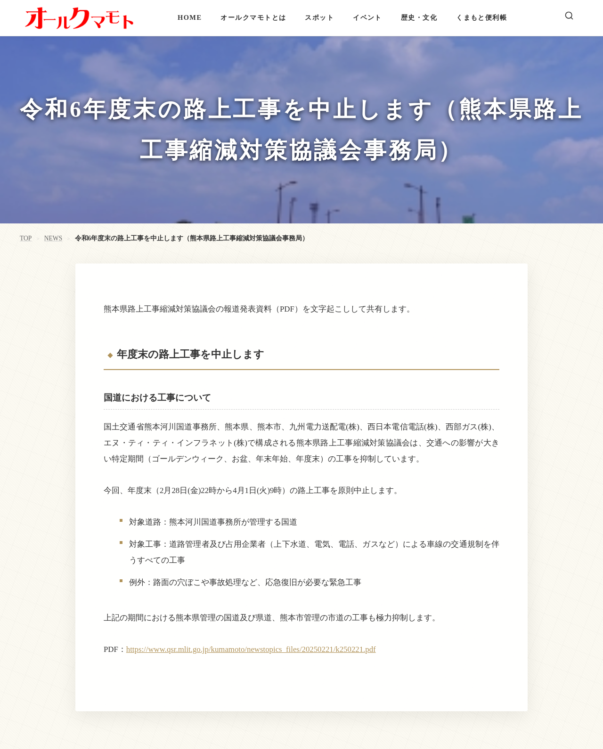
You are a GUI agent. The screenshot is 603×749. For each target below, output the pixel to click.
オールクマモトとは (253, 17)
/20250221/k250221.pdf (338, 649)
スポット (319, 17)
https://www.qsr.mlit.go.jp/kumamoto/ (186, 649)
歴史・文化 (419, 17)
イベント (367, 17)
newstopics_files (273, 649)
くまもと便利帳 (481, 17)
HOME (190, 17)
